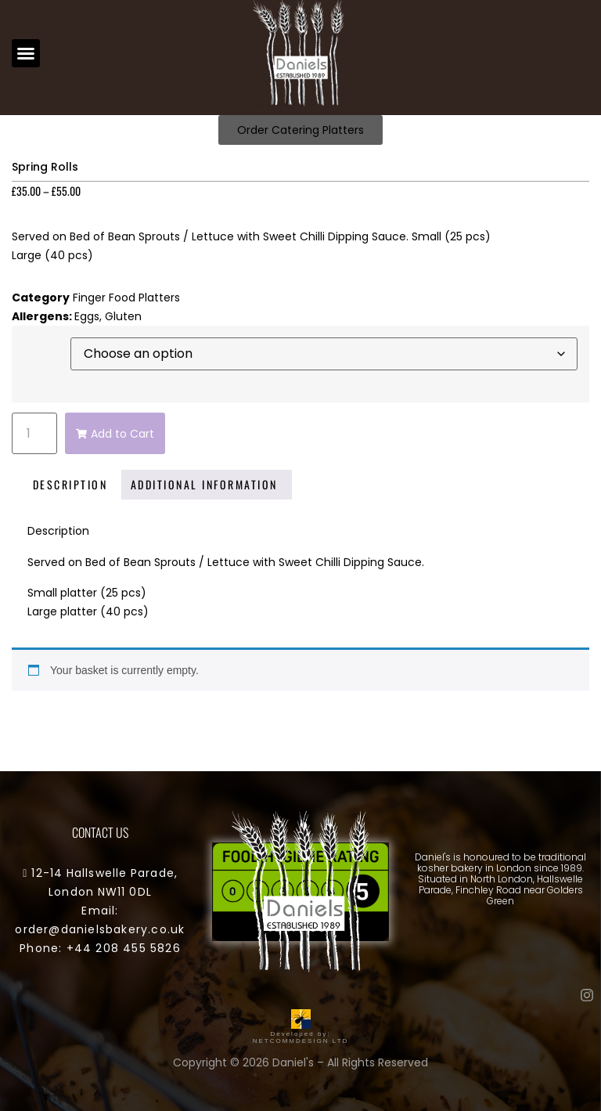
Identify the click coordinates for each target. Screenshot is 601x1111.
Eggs (86, 316)
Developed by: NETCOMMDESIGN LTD (301, 1033)
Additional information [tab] (204, 484)
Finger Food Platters (126, 297)
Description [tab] (70, 484)
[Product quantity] (34, 433)
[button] (26, 53)
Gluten (123, 316)
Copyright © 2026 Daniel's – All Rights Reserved (300, 1062)
